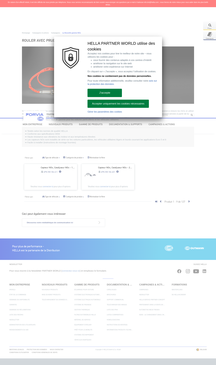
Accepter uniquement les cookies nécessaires (118, 103)
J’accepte (104, 92)
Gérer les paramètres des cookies (104, 112)
